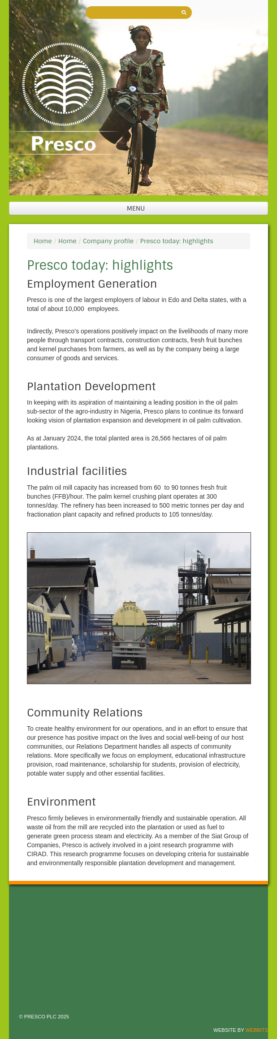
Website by (240, 1030)
